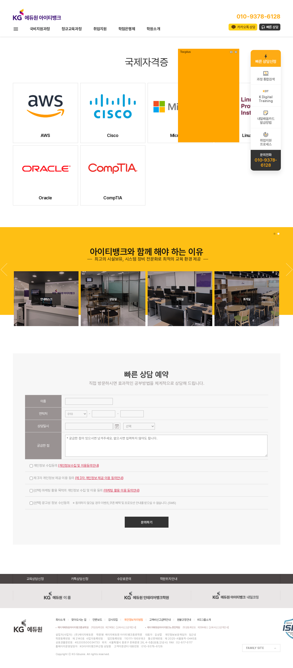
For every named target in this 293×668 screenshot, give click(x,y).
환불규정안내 (184, 619)
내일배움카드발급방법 (266, 117)
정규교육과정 (72, 29)
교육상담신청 (35, 579)
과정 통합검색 (266, 75)
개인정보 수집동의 (64, 465)
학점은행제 (126, 29)
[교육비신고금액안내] (126, 627)
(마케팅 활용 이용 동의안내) (122, 490)
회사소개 (60, 619)
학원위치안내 (168, 579)
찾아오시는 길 (78, 619)
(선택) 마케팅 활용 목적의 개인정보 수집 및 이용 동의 (85, 490)
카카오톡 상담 (246, 27)
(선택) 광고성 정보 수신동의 (103, 503)
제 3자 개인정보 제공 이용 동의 (77, 478)
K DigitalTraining (266, 95)
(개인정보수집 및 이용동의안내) (78, 465)
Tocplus (185, 52)
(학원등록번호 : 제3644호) (178, 627)
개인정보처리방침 (133, 619)
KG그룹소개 (204, 619)
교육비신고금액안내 (160, 619)
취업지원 (100, 29)
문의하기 (146, 522)
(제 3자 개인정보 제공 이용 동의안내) (99, 478)
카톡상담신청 (79, 579)
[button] (289, 269)
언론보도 (97, 619)
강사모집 (113, 619)
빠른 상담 (272, 27)
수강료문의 (124, 579)
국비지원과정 (40, 29)
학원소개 (153, 29)
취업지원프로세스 (265, 139)
